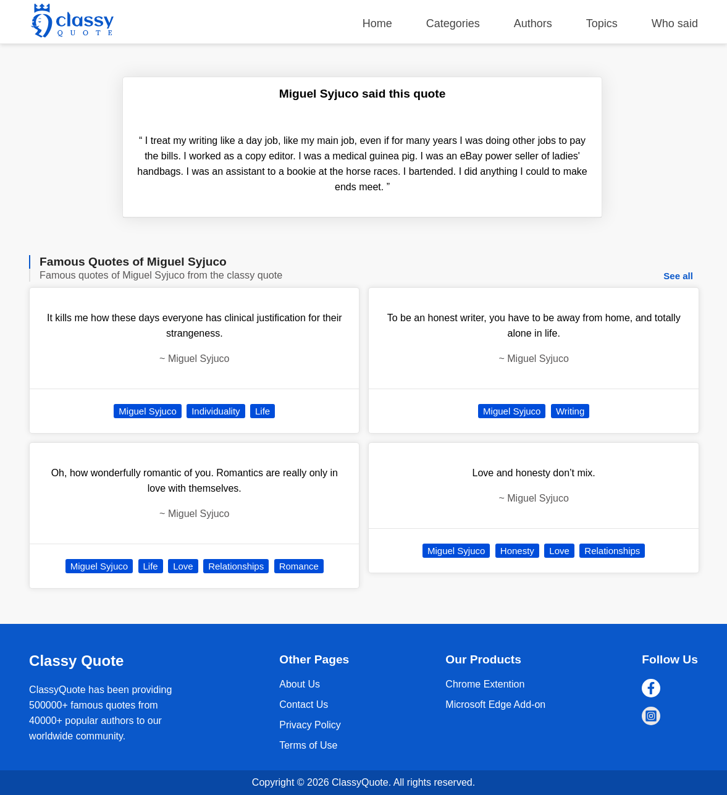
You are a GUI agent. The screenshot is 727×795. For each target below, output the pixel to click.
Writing (570, 411)
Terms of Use (308, 745)
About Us (299, 684)
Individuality (215, 411)
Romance (299, 566)
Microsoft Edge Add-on (495, 704)
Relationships (236, 566)
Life (262, 411)
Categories (453, 23)
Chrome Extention (484, 684)
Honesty (517, 550)
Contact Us (303, 704)
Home (377, 23)
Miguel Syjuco (147, 411)
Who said (675, 23)
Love (183, 566)
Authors (533, 23)
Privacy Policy (310, 725)
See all (678, 276)
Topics (602, 23)
